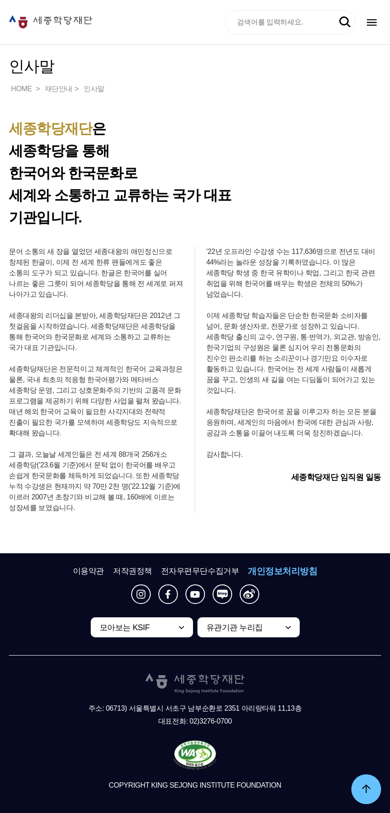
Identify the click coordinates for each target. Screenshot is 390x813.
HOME (22, 89)
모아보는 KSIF (125, 627)
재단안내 (58, 89)
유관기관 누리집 (234, 627)
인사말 (94, 89)
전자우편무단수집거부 (200, 571)
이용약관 (88, 571)
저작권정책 (132, 571)
